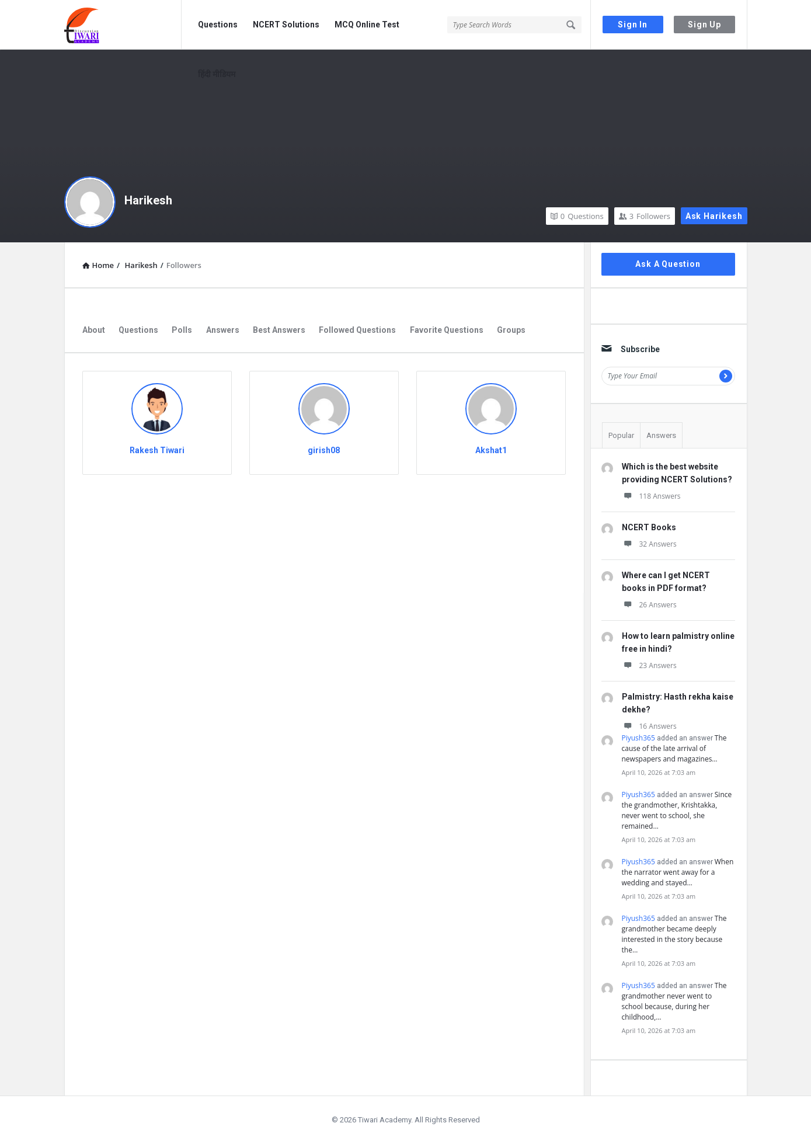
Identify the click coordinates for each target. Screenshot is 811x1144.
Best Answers (279, 330)
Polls (182, 330)
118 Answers (651, 496)
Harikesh (148, 200)
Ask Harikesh (714, 216)
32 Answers (649, 544)
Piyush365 (638, 738)
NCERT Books (649, 527)
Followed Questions (357, 330)
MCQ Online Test (367, 24)
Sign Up (704, 24)
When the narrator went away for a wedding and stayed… (678, 872)
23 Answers (649, 665)
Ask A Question (667, 264)
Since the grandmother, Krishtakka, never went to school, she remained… (677, 810)
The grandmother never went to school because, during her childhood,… (674, 1001)
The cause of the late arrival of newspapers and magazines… (674, 748)
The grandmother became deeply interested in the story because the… (674, 934)
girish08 (324, 450)
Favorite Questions (446, 330)
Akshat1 (491, 450)
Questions (218, 24)
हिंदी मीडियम (216, 74)
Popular (621, 435)
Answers (222, 330)
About (93, 330)
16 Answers (649, 726)
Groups (511, 330)
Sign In (633, 24)
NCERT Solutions (286, 24)
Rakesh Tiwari (157, 450)
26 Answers (649, 605)
